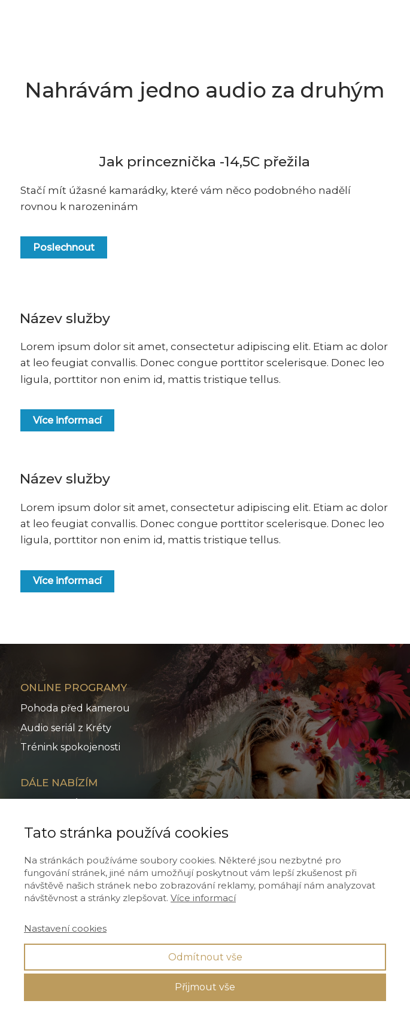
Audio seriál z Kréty (65, 728)
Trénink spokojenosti (70, 747)
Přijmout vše (205, 987)
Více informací (203, 898)
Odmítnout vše (205, 957)
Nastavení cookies (65, 928)
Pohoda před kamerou (75, 708)
